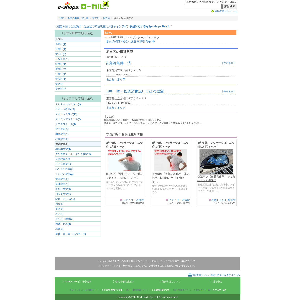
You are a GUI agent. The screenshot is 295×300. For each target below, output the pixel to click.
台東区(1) (60, 49)
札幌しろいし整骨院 (223, 200)
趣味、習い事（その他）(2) (70, 233)
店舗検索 (229, 6)
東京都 (95, 18)
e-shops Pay (219, 290)
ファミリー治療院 (133, 200)
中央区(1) (60, 79)
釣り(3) (59, 204)
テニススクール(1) (65, 124)
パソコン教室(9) (64, 169)
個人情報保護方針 (124, 281)
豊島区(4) (60, 69)
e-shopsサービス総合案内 (78, 281)
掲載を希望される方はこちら (225, 275)
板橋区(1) (60, 64)
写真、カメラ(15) (65, 199)
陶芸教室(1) (61, 134)
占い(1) (59, 214)
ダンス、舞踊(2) (64, 218)
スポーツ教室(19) (65, 109)
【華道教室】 (228, 63)
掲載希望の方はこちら (226, 11)
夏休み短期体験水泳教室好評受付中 (130, 41)
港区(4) (59, 84)
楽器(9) (59, 209)
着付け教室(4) (63, 189)
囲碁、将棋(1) (63, 223)
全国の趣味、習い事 (78, 18)
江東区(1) (60, 74)
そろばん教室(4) (64, 174)
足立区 (106, 18)
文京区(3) (60, 54)
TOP (61, 18)
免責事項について (171, 281)
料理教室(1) (61, 184)
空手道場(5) (61, 129)
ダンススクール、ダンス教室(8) (73, 154)
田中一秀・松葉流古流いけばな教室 (135, 91)
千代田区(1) (61, 59)
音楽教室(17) (62, 159)
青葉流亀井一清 (118, 63)
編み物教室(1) (63, 149)
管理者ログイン (198, 275)
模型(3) (59, 228)
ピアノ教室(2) (63, 164)
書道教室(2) (61, 179)
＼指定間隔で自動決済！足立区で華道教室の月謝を (112, 26)
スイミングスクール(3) (68, 119)
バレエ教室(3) (63, 194)
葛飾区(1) (60, 44)
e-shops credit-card (112, 290)
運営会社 (217, 281)
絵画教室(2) (61, 139)
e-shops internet (160, 290)
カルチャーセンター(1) (68, 104)
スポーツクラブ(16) (66, 114)
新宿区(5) (60, 88)
